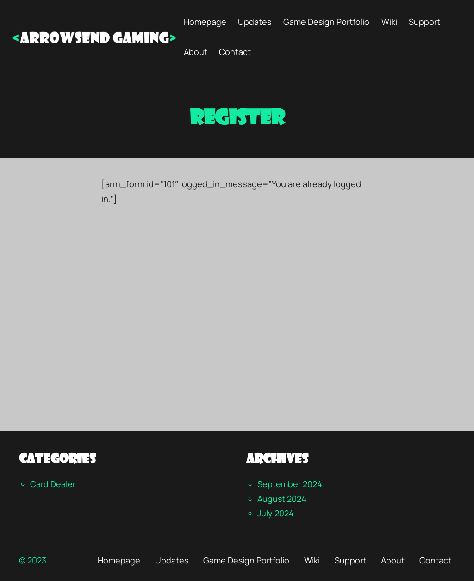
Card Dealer (52, 483)
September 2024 (289, 483)
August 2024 (281, 498)
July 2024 (275, 513)
